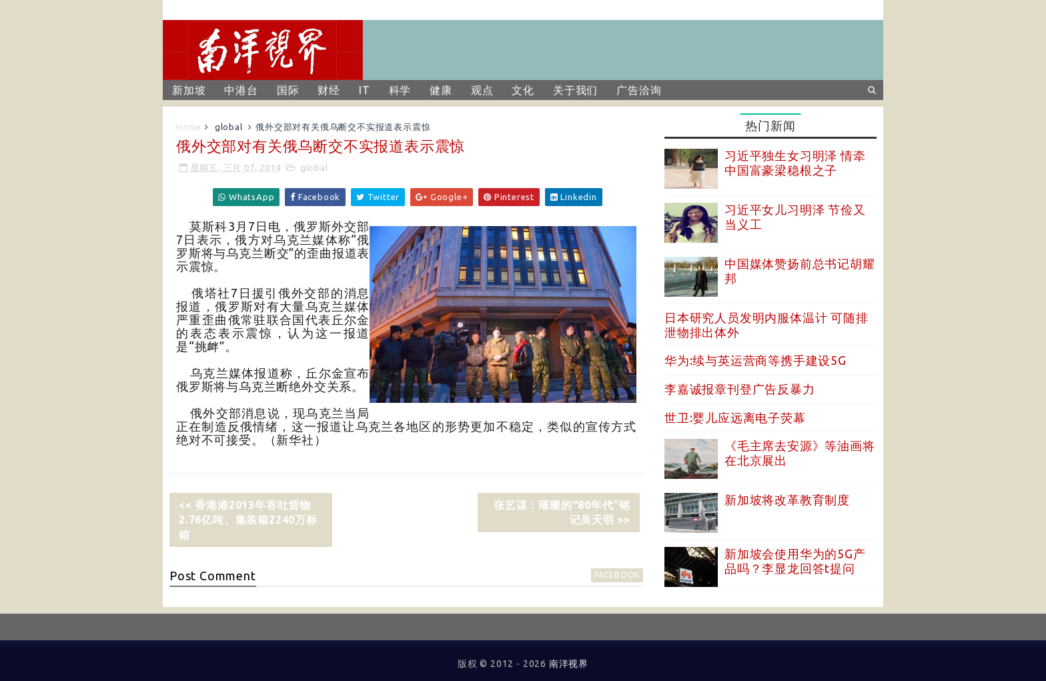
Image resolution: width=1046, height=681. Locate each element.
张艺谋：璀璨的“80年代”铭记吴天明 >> (562, 512)
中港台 (240, 90)
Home (188, 126)
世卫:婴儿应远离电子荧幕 (735, 417)
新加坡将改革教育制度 (787, 499)
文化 (523, 90)
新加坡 (188, 90)
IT (364, 90)
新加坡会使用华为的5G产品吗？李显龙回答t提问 (795, 561)
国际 (288, 90)
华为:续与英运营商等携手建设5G (755, 360)
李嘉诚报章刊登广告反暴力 (739, 389)
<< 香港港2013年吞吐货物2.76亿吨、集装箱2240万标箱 (248, 520)
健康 (441, 90)
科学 (400, 90)
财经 (329, 90)
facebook (617, 574)
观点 (482, 90)
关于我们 (575, 90)
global (229, 126)
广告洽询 (638, 90)
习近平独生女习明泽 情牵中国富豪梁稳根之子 (795, 163)
